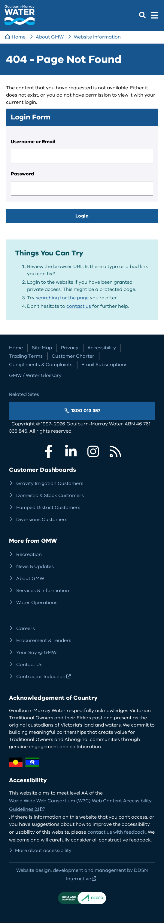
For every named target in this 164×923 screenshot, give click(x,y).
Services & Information (42, 590)
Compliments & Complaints (40, 364)
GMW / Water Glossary (35, 375)
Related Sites (24, 394)
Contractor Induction (40, 676)
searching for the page (63, 298)
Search (142, 15)
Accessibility (101, 347)
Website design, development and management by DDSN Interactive (82, 874)
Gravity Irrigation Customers (49, 483)
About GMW (50, 37)
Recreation (29, 554)
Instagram (93, 451)
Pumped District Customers (48, 507)
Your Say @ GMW (36, 652)
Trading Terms (26, 356)
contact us (79, 306)
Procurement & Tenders (43, 640)
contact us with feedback (116, 832)
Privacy (69, 347)
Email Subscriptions (104, 364)
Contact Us (29, 664)
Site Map (42, 347)
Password (22, 174)
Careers (25, 628)
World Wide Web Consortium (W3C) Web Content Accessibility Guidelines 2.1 (80, 805)
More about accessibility (43, 850)
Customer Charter (73, 356)
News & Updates (35, 566)
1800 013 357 (85, 410)
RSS (115, 451)
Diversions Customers (41, 519)
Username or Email (33, 141)
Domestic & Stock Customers (50, 495)
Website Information (97, 37)
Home (19, 37)
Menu (154, 15)
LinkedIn (70, 451)
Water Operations (36, 602)
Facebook (48, 451)
